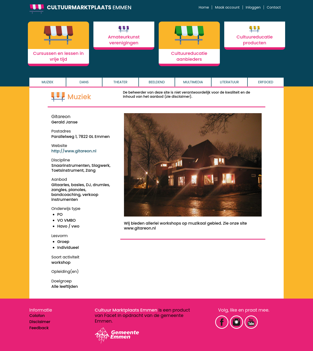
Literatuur (229, 82)
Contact (274, 7)
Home (204, 7)
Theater (120, 82)
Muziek (47, 82)
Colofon (37, 315)
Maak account (227, 7)
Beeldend (157, 82)
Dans (84, 82)
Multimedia (193, 82)
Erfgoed (265, 82)
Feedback (39, 328)
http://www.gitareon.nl (73, 151)
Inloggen (253, 7)
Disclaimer (39, 322)
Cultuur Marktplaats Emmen (126, 310)
